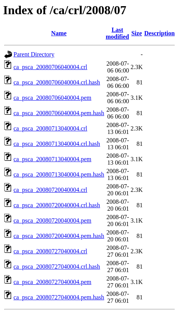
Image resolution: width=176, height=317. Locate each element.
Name (59, 33)
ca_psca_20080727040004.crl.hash (56, 266)
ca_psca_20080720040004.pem (52, 220)
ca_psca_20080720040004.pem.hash (58, 236)
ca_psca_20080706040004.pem (52, 97)
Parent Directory (33, 54)
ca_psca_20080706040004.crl (50, 67)
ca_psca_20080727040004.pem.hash (58, 297)
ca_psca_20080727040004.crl (50, 251)
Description (159, 33)
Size (136, 33)
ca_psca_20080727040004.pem (52, 282)
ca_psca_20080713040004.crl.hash (56, 143)
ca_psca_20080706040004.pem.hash (58, 113)
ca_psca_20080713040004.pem (52, 159)
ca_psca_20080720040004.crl (50, 190)
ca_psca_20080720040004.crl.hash (56, 205)
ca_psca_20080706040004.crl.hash (56, 82)
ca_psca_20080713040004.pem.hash (58, 174)
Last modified (117, 33)
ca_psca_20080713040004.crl (50, 128)
